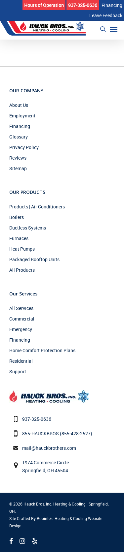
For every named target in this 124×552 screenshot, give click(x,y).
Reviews (17, 158)
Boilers (16, 217)
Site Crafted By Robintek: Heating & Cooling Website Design (55, 522)
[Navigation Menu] (113, 29)
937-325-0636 (36, 419)
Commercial (21, 319)
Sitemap (18, 168)
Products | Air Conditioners (37, 206)
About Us (18, 105)
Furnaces (18, 238)
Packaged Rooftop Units (34, 259)
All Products (22, 270)
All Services (21, 308)
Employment (22, 115)
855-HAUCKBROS (40, 433)
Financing (19, 126)
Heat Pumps (22, 249)
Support (17, 371)
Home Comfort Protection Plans (42, 350)
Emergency (20, 329)
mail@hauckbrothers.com (49, 448)
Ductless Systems (27, 228)
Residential (21, 361)
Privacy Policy (24, 147)
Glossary (18, 137)
